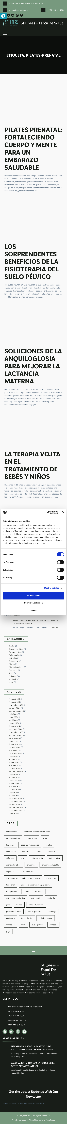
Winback (12, 679)
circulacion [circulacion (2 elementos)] (11, 851)
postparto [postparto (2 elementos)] (10, 918)
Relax (11, 673)
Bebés (11, 646)
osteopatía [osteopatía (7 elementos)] (35, 898)
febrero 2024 (14, 726)
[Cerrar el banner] (63, 512)
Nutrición (13, 658)
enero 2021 (13, 750)
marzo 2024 (14, 723)
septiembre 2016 (16, 807)
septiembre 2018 (16, 771)
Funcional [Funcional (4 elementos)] (10, 885)
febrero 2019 (14, 762)
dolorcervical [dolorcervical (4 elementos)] (54, 858)
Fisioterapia (14, 655)
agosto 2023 (14, 738)
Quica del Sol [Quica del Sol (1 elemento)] (26, 918)
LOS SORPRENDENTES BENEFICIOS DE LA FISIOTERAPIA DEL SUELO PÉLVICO (31, 261)
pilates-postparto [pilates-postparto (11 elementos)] (13, 911)
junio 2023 (13, 741)
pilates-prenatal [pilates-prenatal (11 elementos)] (34, 911)
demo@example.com (18, 10)
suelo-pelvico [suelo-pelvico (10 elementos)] (37, 925)
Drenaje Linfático (16, 649)
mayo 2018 (13, 774)
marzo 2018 (14, 780)
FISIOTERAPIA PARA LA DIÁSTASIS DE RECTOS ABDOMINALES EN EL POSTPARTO (33, 1048)
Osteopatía (13, 661)
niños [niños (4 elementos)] (26, 891)
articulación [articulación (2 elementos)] (31, 838)
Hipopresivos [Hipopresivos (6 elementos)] (11, 891)
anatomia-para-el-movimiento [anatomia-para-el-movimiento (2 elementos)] (37, 831)
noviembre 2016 (16, 801)
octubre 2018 (14, 768)
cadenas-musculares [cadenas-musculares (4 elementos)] (30, 845)
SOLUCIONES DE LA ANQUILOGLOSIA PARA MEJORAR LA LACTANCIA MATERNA (33, 366)
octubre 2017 (14, 789)
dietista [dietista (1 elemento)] (51, 851)
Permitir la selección (33, 603)
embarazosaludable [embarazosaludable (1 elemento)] (50, 865)
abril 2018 (13, 777)
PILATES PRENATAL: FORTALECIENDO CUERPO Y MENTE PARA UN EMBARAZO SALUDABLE (33, 148)
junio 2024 (13, 717)
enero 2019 (13, 765)
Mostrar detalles (51, 588)
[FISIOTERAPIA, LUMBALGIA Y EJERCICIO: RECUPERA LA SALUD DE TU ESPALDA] (7, 623)
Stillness (12, 676)
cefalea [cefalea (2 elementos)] (49, 845)
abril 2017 (13, 795)
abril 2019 (13, 759)
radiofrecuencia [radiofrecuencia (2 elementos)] (45, 918)
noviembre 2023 (16, 732)
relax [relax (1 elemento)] (23, 925)
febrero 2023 (14, 744)
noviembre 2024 (16, 705)
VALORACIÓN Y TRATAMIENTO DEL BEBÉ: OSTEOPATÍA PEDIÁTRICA (33, 1064)
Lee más (16, 615)
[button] (3, 16)
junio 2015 (13, 813)
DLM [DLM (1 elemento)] (22, 858)
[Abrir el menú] (5, 33)
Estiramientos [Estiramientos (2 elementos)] (27, 871)
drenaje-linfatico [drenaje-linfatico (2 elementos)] (13, 865)
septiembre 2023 (16, 735)
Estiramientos (15, 652)
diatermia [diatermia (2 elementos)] (26, 851)
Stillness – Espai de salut (42, 23)
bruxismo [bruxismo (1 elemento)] (10, 845)
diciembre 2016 (15, 798)
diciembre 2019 (15, 753)
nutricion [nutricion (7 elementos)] (39, 891)
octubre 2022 (15, 747)
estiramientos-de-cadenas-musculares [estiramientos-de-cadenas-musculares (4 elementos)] (23, 878)
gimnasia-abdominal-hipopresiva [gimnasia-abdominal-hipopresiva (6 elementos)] (35, 885)
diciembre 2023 (16, 729)
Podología (13, 670)
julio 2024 (13, 714)
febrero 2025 (14, 702)
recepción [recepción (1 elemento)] (10, 925)
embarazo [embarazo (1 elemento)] (31, 865)
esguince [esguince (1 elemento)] (10, 871)
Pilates (12, 664)
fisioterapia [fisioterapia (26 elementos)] (51, 878)
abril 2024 (13, 720)
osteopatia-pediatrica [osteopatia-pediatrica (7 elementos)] (15, 898)
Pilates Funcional (16, 667)
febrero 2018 (14, 783)
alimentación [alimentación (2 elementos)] (12, 831)
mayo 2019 (13, 756)
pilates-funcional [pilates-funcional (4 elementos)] (36, 905)
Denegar (33, 610)
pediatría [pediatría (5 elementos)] (51, 898)
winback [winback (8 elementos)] (53, 925)
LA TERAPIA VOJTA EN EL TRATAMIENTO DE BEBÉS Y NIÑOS (32, 465)
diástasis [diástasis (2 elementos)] (10, 858)
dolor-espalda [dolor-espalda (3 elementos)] (37, 858)
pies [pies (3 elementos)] (8, 905)
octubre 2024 (14, 708)
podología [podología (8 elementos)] (52, 911)
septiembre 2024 (16, 711)
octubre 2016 (14, 804)
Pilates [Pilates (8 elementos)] (19, 905)
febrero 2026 (14, 699)
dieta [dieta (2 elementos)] (39, 851)
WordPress (50, 1120)
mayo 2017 (13, 792)
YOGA (11, 682)
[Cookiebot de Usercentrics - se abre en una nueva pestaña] (47, 512)
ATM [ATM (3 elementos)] (45, 838)
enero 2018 (13, 786)
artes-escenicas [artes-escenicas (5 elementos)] (13, 838)
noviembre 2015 (15, 810)
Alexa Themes (35, 1120)
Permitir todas (33, 595)
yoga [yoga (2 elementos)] (8, 931)
